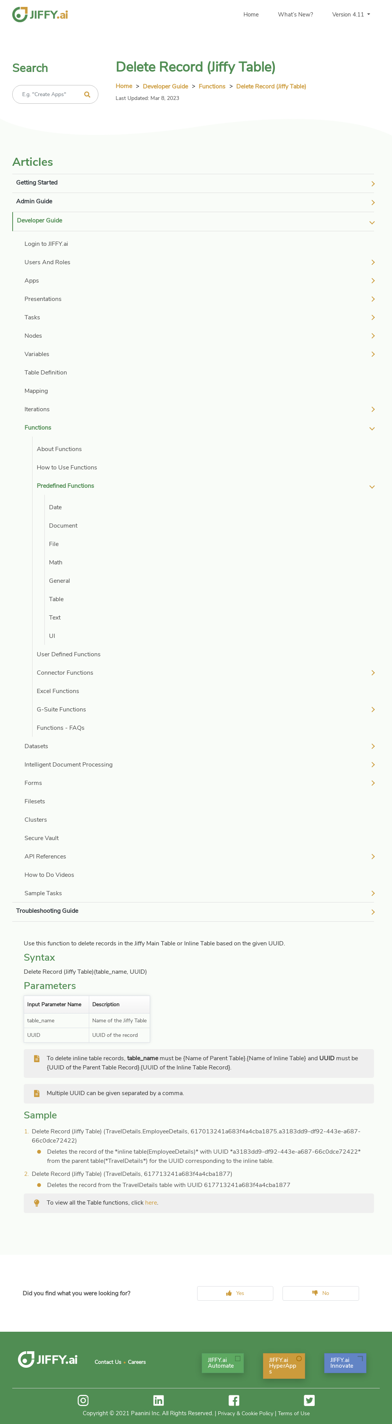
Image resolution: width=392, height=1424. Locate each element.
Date (55, 507)
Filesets (34, 801)
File (54, 544)
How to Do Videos (49, 875)
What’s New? (295, 14)
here (151, 1202)
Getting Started (36, 182)
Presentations (43, 299)
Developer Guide (165, 86)
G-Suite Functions (61, 709)
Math (55, 562)
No (320, 1293)
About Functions (59, 449)
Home (251, 14)
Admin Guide (34, 201)
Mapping (36, 391)
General (59, 581)
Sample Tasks (43, 893)
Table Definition (45, 372)
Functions (212, 86)
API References (45, 856)
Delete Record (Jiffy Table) (271, 86)
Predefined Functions (65, 486)
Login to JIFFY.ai (46, 244)
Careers (137, 1362)
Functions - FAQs (61, 728)
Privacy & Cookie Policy (245, 1413)
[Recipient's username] (55, 94)
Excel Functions (58, 691)
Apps (31, 280)
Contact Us (108, 1362)
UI (52, 636)
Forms (33, 783)
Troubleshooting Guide (47, 911)
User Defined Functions (69, 654)
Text (54, 617)
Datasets (36, 746)
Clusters (35, 820)
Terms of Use (294, 1413)
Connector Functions (65, 673)
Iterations (37, 409)
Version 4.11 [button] (349, 14)
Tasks (32, 317)
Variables (36, 354)
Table (56, 599)
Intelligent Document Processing (68, 764)
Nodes (33, 336)
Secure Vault (41, 838)
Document (63, 526)
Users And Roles (47, 262)
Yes (235, 1293)
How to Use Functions (67, 467)
